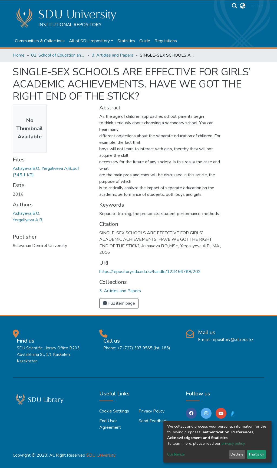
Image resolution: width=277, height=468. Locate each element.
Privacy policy (151, 411)
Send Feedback (153, 421)
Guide (144, 41)
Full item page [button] (119, 303)
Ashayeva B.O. (26, 213)
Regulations (165, 41)
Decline (236, 454)
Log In (254, 6)
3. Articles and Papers (112, 55)
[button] (242, 6)
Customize (176, 454)
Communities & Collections (40, 41)
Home (19, 55)
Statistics (126, 41)
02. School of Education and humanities (58, 55)
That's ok (256, 454)
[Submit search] (234, 5)
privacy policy (233, 443)
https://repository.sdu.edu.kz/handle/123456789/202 (150, 272)
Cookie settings (114, 411)
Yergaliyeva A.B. (28, 220)
